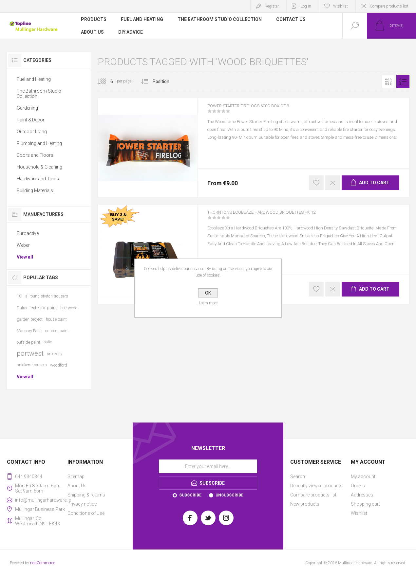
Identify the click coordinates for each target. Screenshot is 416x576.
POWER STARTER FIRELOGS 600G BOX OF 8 (260, 110)
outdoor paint (57, 330)
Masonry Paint (29, 330)
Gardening (27, 108)
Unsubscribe (229, 495)
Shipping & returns (86, 494)
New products (304, 504)
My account (363, 476)
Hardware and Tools (38, 178)
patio (48, 342)
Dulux (22, 307)
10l (19, 296)
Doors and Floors (35, 155)
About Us (76, 485)
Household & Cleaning (39, 167)
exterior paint (43, 307)
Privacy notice (82, 504)
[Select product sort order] (166, 81)
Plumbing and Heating (39, 143)
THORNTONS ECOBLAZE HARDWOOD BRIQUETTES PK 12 (277, 217)
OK (208, 293)
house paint (56, 319)
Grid (388, 81)
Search (297, 476)
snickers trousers (32, 365)
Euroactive (28, 233)
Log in (306, 6)
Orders (358, 485)
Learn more (208, 303)
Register (272, 6)
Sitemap (76, 476)
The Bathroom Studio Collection (39, 93)
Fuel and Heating (34, 79)
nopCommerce (42, 563)
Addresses (362, 494)
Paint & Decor (31, 119)
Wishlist (359, 513)
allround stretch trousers (47, 296)
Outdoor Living (32, 131)
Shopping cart (365, 504)
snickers (54, 353)
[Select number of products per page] (107, 81)
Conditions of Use (85, 513)
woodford (58, 365)
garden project (30, 319)
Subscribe (190, 495)
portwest (30, 353)
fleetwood (69, 307)
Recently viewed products (316, 485)
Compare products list (389, 6)
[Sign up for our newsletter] (208, 466)
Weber (23, 245)
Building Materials (35, 190)
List (402, 81)
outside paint (28, 342)
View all (25, 257)
